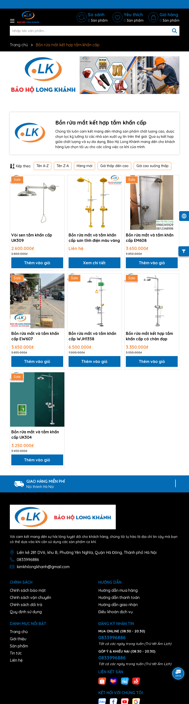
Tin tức (16, 653)
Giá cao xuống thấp (152, 166)
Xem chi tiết (94, 262)
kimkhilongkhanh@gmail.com (43, 566)
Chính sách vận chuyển (30, 597)
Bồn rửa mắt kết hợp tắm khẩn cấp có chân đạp (149, 336)
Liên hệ (16, 660)
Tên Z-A (63, 166)
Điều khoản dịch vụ (115, 611)
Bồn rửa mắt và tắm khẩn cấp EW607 (35, 336)
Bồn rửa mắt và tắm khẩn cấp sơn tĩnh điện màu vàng (94, 238)
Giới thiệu (18, 638)
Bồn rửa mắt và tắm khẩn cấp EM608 (150, 238)
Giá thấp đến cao (114, 166)
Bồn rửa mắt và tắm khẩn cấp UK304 (35, 434)
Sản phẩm (19, 645)
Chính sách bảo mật (28, 590)
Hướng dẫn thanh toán (119, 597)
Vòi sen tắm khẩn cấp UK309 (31, 238)
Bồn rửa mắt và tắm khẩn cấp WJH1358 (92, 336)
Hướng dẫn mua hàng (118, 590)
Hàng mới (84, 166)
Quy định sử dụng (26, 611)
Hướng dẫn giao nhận (118, 604)
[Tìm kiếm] (174, 30)
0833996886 (28, 559)
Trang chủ (19, 631)
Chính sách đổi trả (26, 604)
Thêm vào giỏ (37, 262)
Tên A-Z (42, 166)
